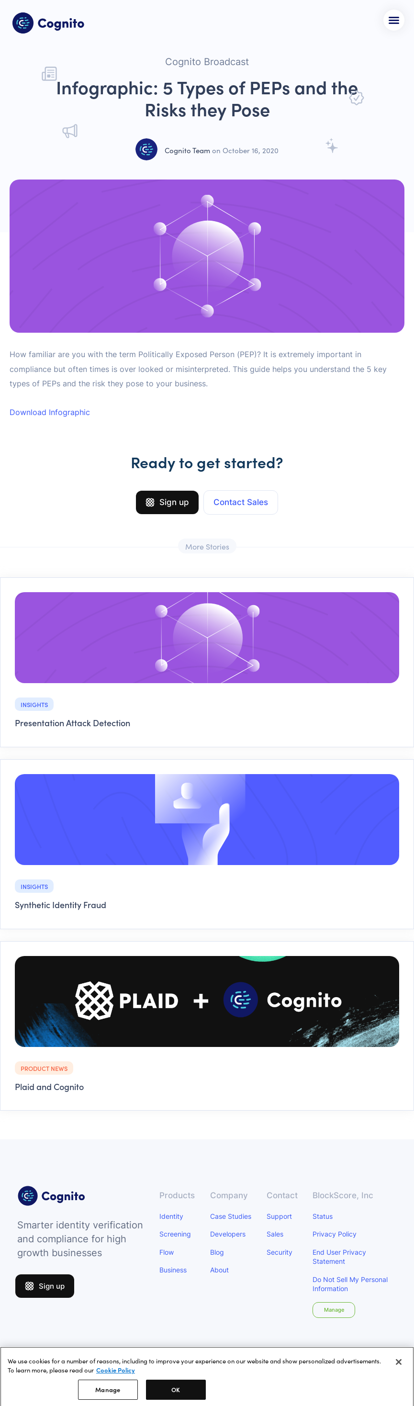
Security (279, 1252)
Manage (334, 1309)
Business (173, 1270)
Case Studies (230, 1216)
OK (175, 1392)
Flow (166, 1252)
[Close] (398, 1365)
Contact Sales (240, 502)
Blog (217, 1252)
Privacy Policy (335, 1234)
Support (279, 1216)
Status (323, 1216)
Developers (228, 1234)
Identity (171, 1216)
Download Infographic (50, 412)
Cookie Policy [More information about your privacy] (115, 1373)
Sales (275, 1234)
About (219, 1270)
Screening (175, 1234)
